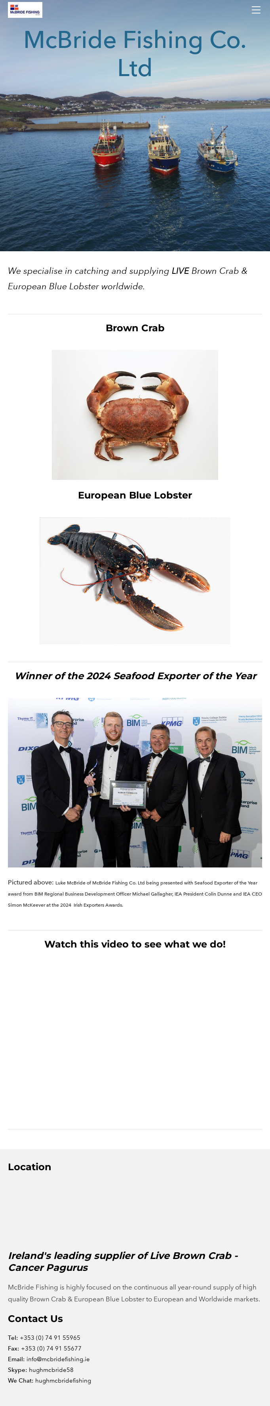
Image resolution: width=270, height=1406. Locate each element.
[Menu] (256, 10)
